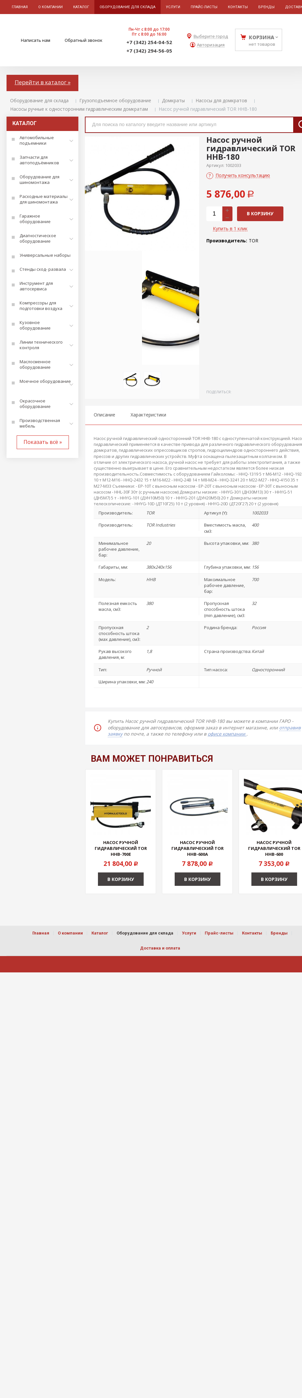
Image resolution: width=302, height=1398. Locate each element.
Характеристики (148, 415)
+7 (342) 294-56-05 (149, 50)
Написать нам (35, 40)
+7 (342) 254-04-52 (149, 42)
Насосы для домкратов (221, 100)
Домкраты (173, 100)
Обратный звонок (84, 40)
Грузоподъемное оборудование (115, 100)
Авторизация (211, 44)
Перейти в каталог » (43, 82)
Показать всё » (43, 442)
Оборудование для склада (39, 100)
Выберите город (211, 36)
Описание (104, 415)
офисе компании (227, 734)
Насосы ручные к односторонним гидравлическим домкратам (79, 109)
